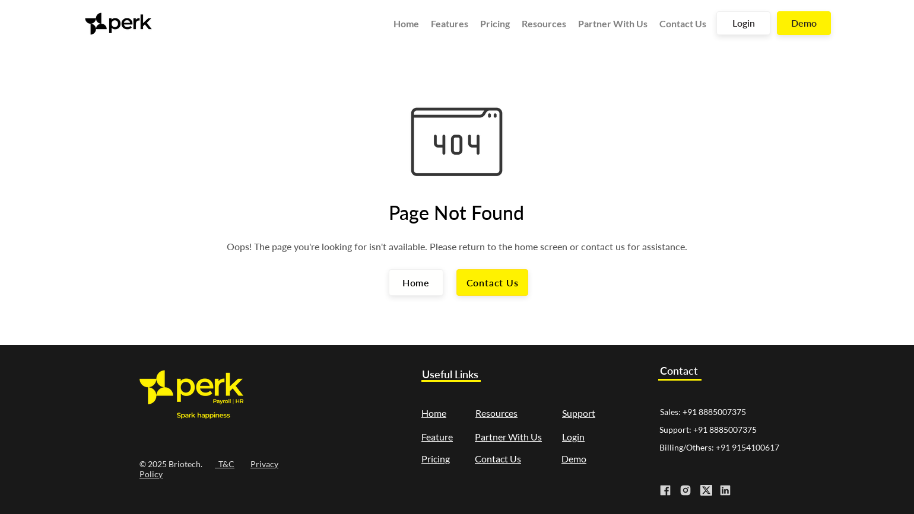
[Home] (416, 282)
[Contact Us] (492, 282)
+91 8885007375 (714, 412)
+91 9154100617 (747, 447)
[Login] (743, 23)
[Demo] (804, 23)
